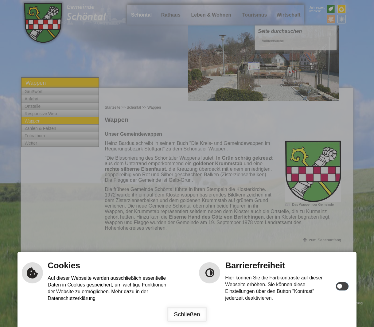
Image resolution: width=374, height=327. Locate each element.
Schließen (187, 314)
